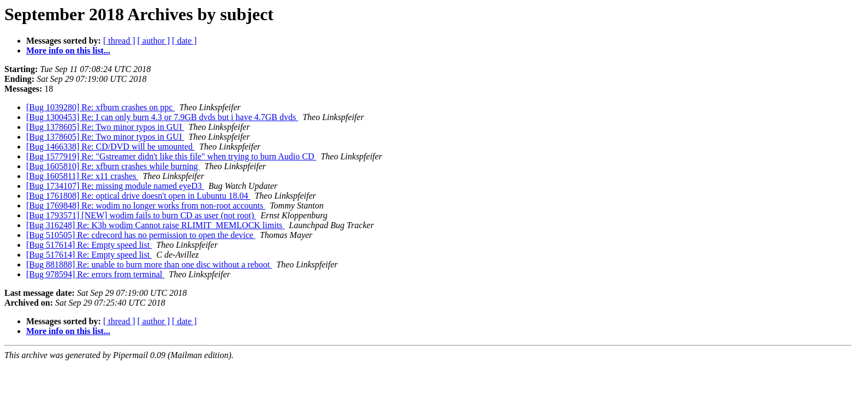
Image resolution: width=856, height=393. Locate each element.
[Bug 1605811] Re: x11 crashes (82, 176)
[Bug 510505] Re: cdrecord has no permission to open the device (140, 235)
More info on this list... (68, 50)
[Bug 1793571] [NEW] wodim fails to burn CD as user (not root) (141, 215)
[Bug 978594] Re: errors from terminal (95, 274)
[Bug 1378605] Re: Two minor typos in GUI (105, 127)
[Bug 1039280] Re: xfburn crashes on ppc (100, 107)
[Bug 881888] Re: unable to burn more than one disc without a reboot (149, 264)
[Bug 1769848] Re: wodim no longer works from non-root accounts (145, 205)
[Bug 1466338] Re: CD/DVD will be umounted (110, 146)
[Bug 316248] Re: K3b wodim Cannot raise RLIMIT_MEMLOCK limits (155, 225)
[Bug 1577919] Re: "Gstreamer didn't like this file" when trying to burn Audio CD (171, 156)
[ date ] (184, 40)
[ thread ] (119, 40)
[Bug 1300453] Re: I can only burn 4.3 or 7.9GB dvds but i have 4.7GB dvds (162, 117)
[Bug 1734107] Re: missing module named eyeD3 (115, 185)
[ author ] (154, 40)
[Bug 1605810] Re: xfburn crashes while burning (113, 166)
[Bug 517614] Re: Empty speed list (89, 244)
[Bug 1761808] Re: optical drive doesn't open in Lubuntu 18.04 (138, 195)
